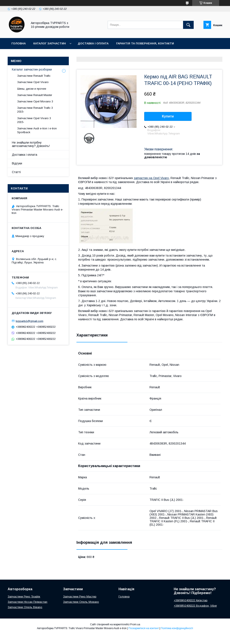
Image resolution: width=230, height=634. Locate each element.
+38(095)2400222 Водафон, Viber (195, 605)
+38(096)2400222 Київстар (190, 600)
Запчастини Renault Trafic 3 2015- (35, 109)
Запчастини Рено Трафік (24, 596)
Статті (16, 172)
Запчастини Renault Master (34, 95)
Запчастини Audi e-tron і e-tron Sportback (37, 130)
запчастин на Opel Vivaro (151, 178)
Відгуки (17, 163)
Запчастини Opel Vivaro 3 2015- (34, 120)
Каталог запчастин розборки (32, 69)
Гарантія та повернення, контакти (145, 43)
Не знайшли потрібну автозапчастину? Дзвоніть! (31, 144)
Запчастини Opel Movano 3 (35, 101)
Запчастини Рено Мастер (79, 596)
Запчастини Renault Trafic (34, 75)
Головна (18, 43)
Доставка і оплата (93, 43)
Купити (168, 116)
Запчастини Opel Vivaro (33, 82)
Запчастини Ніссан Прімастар (27, 601)
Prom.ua (135, 624)
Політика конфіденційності (177, 628)
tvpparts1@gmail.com (29, 320)
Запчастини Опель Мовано (81, 601)
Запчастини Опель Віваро (25, 607)
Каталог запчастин (49, 43)
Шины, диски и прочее (31, 88)
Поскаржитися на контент (143, 628)
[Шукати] (188, 25)
